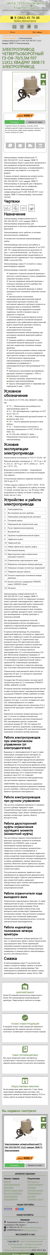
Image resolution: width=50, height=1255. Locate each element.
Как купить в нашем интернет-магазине (35, 1184)
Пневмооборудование (28, 35)
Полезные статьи (35, 1199)
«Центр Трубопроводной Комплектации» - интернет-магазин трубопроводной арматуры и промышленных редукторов (23, 1245)
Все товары (37, 32)
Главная (5, 35)
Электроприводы (10, 38)
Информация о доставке (34, 1194)
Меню (12, 32)
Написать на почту (30, 1230)
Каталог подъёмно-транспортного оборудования (13, 1196)
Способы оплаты (35, 1190)
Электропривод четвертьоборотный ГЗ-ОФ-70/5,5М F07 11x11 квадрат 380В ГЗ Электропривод (23, 1147)
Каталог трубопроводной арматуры (12, 1184)
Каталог (14, 35)
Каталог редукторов (13, 1190)
